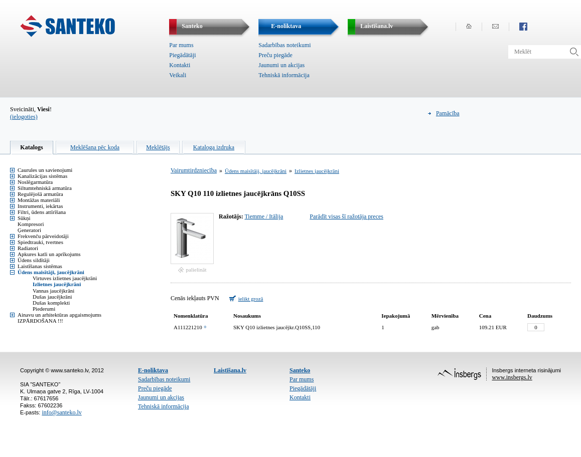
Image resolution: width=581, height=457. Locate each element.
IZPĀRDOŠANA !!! (40, 321)
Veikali (177, 75)
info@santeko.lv (61, 412)
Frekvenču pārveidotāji (43, 236)
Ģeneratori (29, 230)
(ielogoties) (24, 116)
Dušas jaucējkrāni (52, 297)
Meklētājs (158, 147)
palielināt (196, 270)
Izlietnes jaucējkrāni (57, 284)
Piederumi (44, 309)
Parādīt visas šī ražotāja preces (346, 216)
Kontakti (179, 65)
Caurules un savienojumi (45, 170)
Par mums (181, 45)
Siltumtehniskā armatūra (45, 188)
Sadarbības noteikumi (284, 45)
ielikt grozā (250, 299)
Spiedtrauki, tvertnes (40, 242)
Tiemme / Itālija (263, 216)
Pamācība (448, 113)
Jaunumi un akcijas (281, 65)
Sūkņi (24, 218)
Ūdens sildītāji (34, 260)
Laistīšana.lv (230, 370)
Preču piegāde (275, 55)
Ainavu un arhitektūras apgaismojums (59, 315)
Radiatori (28, 248)
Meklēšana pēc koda (94, 147)
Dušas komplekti (51, 303)
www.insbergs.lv (512, 377)
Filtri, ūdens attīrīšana (42, 212)
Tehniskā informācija (283, 75)
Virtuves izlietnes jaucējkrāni (65, 278)
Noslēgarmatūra (35, 182)
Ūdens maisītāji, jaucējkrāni (51, 272)
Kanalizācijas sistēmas (42, 176)
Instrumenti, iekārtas (40, 206)
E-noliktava (153, 370)
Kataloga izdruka (213, 147)
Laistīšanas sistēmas (40, 266)
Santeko (299, 370)
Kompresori (31, 224)
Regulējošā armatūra (40, 194)
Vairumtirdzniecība (194, 170)
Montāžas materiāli (39, 200)
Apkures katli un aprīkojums (49, 254)
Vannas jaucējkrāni (53, 291)
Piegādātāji (182, 55)
